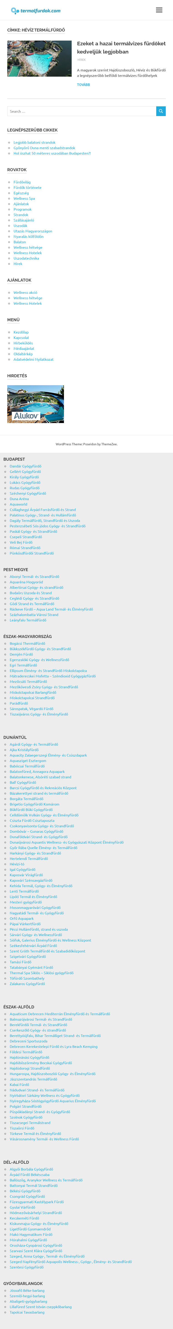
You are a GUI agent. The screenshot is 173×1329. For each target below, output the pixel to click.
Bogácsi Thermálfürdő (27, 643)
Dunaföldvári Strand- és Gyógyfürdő (39, 836)
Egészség (21, 192)
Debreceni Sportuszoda (28, 1041)
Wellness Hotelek (28, 252)
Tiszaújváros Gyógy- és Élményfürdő (39, 714)
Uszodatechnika (26, 258)
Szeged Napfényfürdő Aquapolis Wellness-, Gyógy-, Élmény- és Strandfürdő (71, 1261)
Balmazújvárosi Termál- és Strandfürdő (41, 1019)
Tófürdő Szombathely (27, 978)
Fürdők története (27, 187)
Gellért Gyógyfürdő (25, 471)
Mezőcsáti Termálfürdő (28, 681)
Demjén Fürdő (21, 654)
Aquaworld (18, 504)
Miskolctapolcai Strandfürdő (32, 697)
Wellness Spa (24, 198)
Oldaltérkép (23, 353)
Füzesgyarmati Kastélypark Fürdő (37, 1201)
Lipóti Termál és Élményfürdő (33, 896)
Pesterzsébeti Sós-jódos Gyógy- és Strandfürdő (47, 525)
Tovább (83, 85)
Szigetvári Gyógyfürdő (28, 956)
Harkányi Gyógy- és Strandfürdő (35, 853)
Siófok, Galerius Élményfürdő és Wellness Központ (50, 940)
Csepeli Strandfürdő (26, 536)
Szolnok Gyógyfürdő (26, 1117)
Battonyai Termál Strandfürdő (34, 1185)
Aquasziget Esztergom (28, 760)
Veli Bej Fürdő (21, 542)
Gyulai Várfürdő (22, 1207)
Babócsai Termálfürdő (27, 766)
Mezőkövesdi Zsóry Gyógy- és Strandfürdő (44, 686)
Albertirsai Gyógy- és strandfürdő (36, 587)
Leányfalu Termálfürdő (28, 620)
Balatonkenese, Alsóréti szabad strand (40, 776)
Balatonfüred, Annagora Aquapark (37, 771)
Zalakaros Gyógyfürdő (27, 983)
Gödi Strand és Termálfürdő (32, 603)
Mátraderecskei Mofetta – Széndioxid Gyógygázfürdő (53, 676)
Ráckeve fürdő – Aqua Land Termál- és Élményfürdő (51, 609)
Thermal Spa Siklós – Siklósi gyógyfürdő (41, 972)
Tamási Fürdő (20, 961)
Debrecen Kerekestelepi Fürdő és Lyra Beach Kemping (53, 1046)
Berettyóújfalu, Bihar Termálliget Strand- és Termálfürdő (55, 1035)
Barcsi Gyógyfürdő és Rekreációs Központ (43, 787)
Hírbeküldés (23, 343)
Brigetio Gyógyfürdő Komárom (34, 804)
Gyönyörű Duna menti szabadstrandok (44, 147)
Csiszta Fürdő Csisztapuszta (32, 820)
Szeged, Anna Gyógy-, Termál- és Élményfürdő (47, 1256)
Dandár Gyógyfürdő (25, 466)
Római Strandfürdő (25, 547)
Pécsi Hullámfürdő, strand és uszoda (39, 929)
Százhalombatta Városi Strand (34, 614)
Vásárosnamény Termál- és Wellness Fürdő (44, 1139)
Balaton (20, 241)
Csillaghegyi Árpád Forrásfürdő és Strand (43, 509)
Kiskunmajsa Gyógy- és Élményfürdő (39, 1223)
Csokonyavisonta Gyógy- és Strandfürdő (42, 825)
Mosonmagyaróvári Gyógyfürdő (35, 907)
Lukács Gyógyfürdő (25, 482)
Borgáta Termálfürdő (26, 798)
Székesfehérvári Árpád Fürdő (33, 945)
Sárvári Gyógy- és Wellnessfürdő (36, 934)
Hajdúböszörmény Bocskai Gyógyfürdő (41, 1062)
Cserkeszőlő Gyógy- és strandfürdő (38, 1030)
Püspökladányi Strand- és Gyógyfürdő (40, 1111)
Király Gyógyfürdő (24, 477)
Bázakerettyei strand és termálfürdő (39, 793)
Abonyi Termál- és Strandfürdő (34, 576)
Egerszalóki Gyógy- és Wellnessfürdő (39, 659)
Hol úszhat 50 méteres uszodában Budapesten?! (52, 153)
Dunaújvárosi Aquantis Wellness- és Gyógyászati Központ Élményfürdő (67, 842)
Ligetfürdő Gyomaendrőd (30, 1229)
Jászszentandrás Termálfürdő (33, 1079)
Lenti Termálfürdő (24, 891)
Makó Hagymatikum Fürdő (31, 1234)
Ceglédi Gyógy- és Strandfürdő (34, 598)
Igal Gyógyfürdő (22, 869)
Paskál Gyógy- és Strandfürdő (33, 531)
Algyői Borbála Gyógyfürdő (31, 1169)
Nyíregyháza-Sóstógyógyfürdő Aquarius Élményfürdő (53, 1100)
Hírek (82, 59)
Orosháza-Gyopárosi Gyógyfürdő (36, 1245)
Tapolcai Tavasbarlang (27, 1312)
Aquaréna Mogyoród (26, 581)
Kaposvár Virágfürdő (26, 874)
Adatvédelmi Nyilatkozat (34, 359)
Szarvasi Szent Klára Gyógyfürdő (36, 1250)
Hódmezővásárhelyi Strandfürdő (36, 1212)
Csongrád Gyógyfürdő (27, 1196)
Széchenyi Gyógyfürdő (28, 493)
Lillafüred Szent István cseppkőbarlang (41, 1306)
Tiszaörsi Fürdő (22, 1128)
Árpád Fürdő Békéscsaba (29, 1174)
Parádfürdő (19, 703)
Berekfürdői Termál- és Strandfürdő (38, 1024)
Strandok (21, 214)
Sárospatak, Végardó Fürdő (31, 708)
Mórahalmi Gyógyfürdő (28, 1239)
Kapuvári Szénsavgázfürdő (31, 880)
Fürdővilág (22, 182)
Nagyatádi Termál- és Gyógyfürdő (37, 912)
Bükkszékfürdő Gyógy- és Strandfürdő (40, 648)
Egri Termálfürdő (23, 665)
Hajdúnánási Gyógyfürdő (29, 1057)
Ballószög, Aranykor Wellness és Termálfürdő (46, 1180)
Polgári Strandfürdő (25, 1106)
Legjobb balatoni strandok (34, 142)
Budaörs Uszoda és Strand (31, 592)
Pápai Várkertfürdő (25, 923)
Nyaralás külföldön (29, 236)
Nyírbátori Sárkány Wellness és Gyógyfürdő (45, 1095)
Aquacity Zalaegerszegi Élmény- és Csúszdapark (48, 755)
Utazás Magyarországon (33, 231)
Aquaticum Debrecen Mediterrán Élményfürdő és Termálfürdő (60, 1013)
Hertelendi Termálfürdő (29, 858)
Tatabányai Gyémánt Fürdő (31, 967)
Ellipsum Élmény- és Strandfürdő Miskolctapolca (48, 670)
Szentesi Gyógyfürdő (27, 1267)
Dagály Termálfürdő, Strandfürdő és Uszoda (45, 520)
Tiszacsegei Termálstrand (30, 1122)
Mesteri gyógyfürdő (26, 902)
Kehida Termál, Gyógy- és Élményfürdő (41, 885)
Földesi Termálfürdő (26, 1051)
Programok (23, 209)
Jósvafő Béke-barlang (27, 1290)
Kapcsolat (21, 337)
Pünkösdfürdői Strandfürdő (32, 553)
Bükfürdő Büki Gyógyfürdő (31, 809)
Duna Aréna (19, 498)
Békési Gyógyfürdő (25, 1190)
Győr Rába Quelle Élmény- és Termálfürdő (43, 847)
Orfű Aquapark (22, 918)
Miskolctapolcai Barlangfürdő (33, 692)
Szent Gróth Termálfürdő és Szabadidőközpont (47, 951)
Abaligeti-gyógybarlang (28, 1301)
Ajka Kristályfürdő (24, 749)
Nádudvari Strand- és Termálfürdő (37, 1090)
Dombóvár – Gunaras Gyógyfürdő (36, 831)
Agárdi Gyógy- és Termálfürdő (34, 744)
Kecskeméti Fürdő (24, 1218)
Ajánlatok (21, 203)
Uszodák (20, 225)
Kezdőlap (21, 332)
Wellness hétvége (28, 247)
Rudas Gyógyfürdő (24, 487)
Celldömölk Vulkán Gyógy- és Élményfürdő (44, 815)
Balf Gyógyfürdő (23, 782)
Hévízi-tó (17, 864)
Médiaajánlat (24, 348)
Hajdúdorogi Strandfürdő (30, 1068)
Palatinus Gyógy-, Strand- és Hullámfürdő (43, 515)
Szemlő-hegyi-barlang (27, 1295)
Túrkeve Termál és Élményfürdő (35, 1133)
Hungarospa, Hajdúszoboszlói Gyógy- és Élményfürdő (52, 1073)
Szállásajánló (24, 220)
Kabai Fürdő (19, 1084)
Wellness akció (25, 292)
